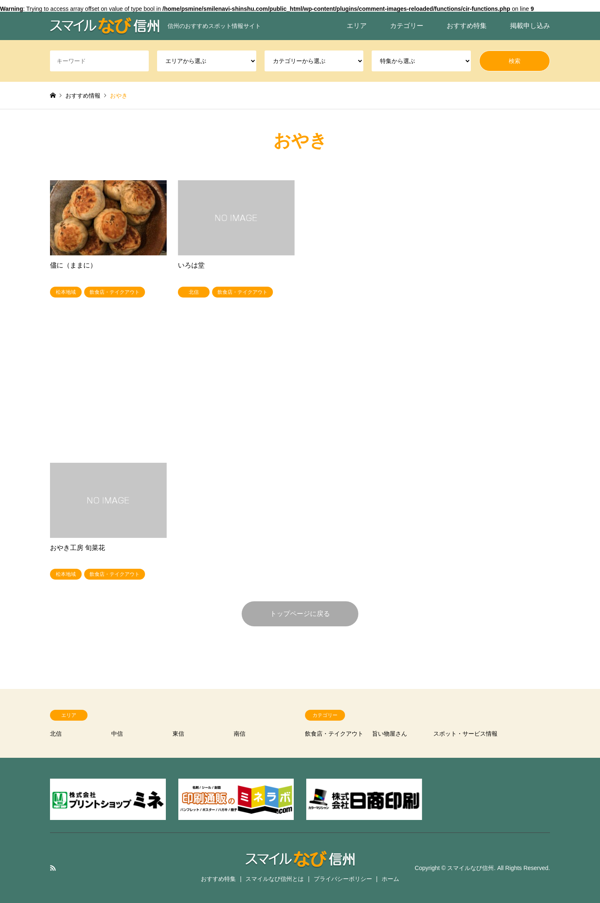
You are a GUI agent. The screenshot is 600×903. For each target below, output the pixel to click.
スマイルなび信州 (470, 868)
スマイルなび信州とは (274, 878)
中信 (117, 733)
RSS (53, 868)
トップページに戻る (300, 613)
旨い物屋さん (389, 733)
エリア (357, 25)
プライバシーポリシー (343, 878)
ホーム (390, 878)
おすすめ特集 (467, 25)
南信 (239, 733)
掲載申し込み (530, 25)
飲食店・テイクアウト (334, 733)
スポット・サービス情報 (465, 733)
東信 (178, 733)
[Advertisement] (300, 391)
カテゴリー (406, 25)
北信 (56, 733)
